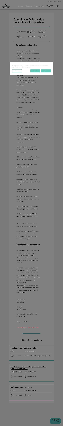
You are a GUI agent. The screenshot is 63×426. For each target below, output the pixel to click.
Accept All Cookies (46, 70)
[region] (31, 68)
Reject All (35, 70)
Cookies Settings (17, 70)
